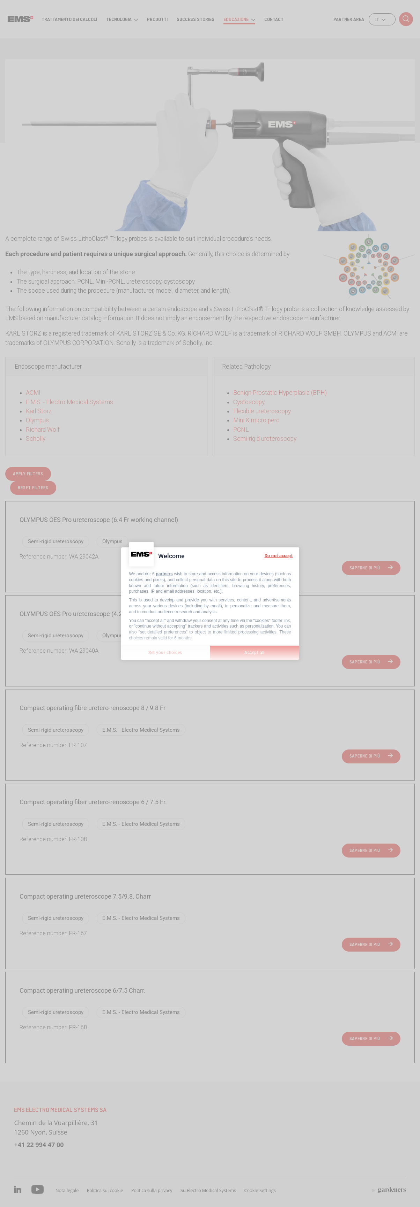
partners (164, 573)
